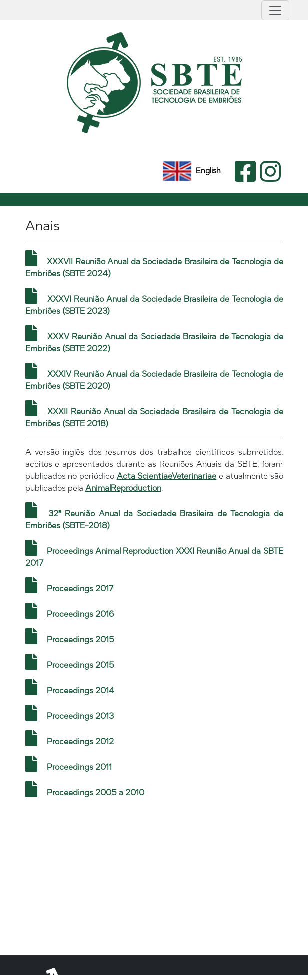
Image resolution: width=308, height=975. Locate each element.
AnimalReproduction (123, 488)
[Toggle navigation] (275, 10)
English (192, 170)
